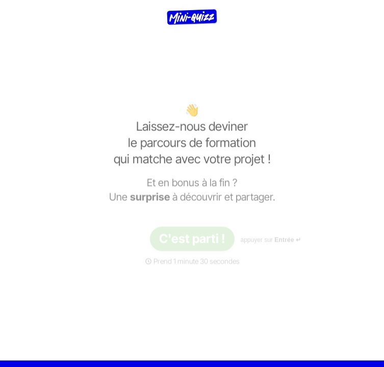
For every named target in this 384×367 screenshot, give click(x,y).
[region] (100, 328)
